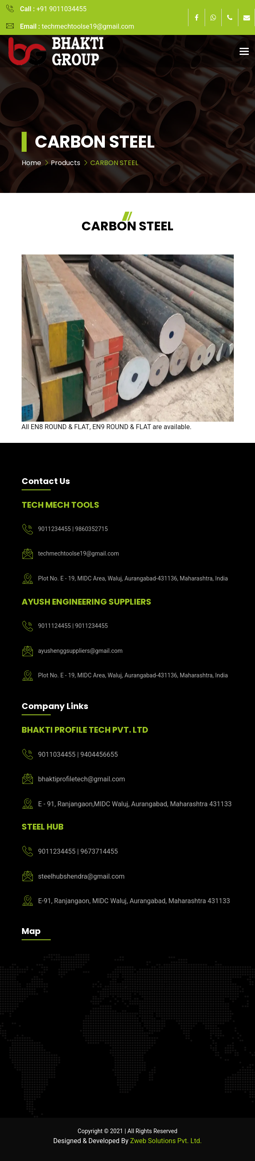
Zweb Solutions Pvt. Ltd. (166, 1141)
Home (31, 163)
